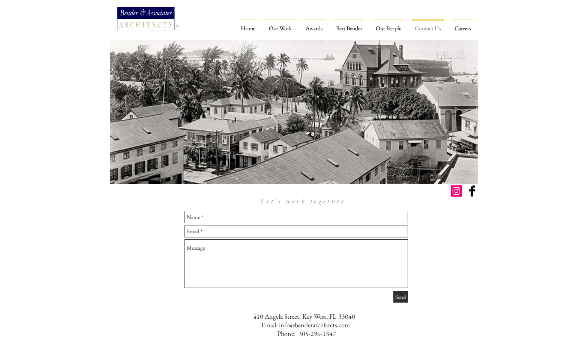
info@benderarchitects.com (314, 325)
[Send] (400, 297)
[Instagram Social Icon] (456, 191)
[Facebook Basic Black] (472, 191)
